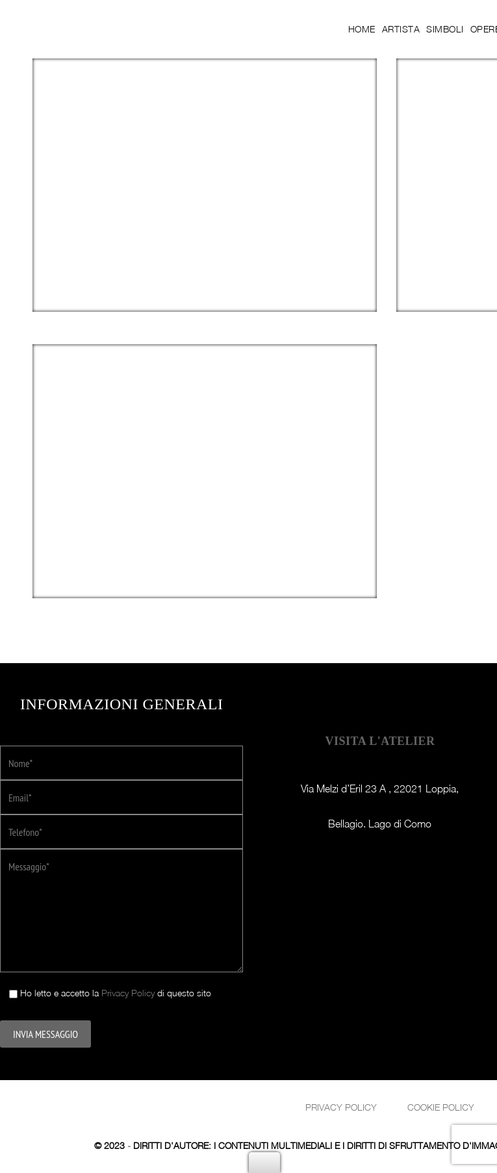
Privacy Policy (128, 992)
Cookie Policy (440, 1107)
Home (362, 28)
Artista (401, 28)
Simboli (445, 28)
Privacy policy (341, 1107)
